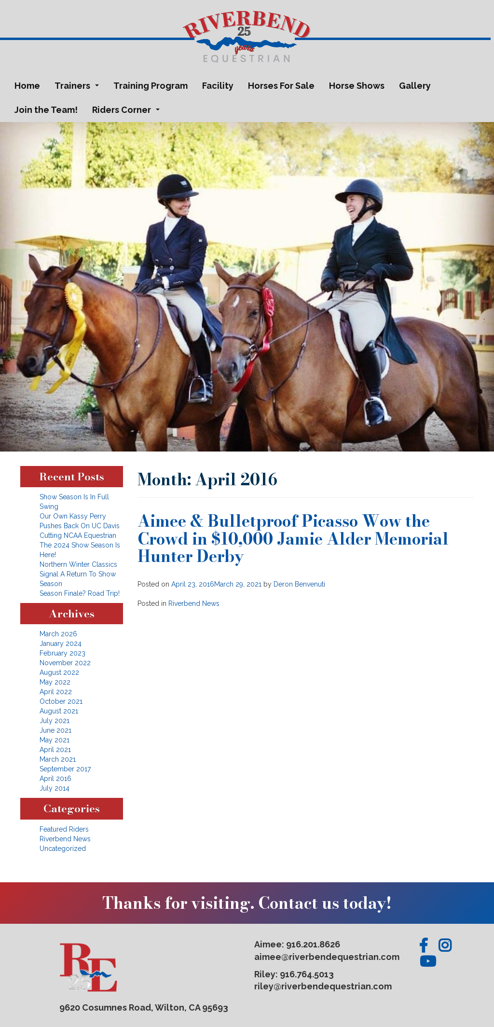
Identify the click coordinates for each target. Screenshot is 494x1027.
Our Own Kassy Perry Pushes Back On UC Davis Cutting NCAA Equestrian (80, 525)
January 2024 (61, 643)
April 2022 (56, 692)
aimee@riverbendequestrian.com (326, 957)
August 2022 (59, 672)
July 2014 (54, 788)
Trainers (79, 88)
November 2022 (65, 663)
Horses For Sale (281, 86)
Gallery (415, 86)
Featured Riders (64, 829)
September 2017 (65, 769)
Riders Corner (128, 112)
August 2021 (59, 711)
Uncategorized (63, 848)
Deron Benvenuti (299, 584)
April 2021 (55, 749)
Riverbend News (194, 603)
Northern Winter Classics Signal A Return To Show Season (78, 574)
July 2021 (54, 721)
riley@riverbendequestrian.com (323, 986)
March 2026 (58, 634)
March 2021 (58, 759)
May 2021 (54, 740)
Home (27, 86)
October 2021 (61, 701)
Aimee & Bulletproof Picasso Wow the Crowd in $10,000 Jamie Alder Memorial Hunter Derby (293, 538)
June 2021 (55, 730)
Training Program (150, 86)
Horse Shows (356, 86)
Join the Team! (46, 110)
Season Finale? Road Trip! (80, 593)
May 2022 (55, 682)
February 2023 (62, 653)
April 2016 (55, 778)
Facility (217, 86)
